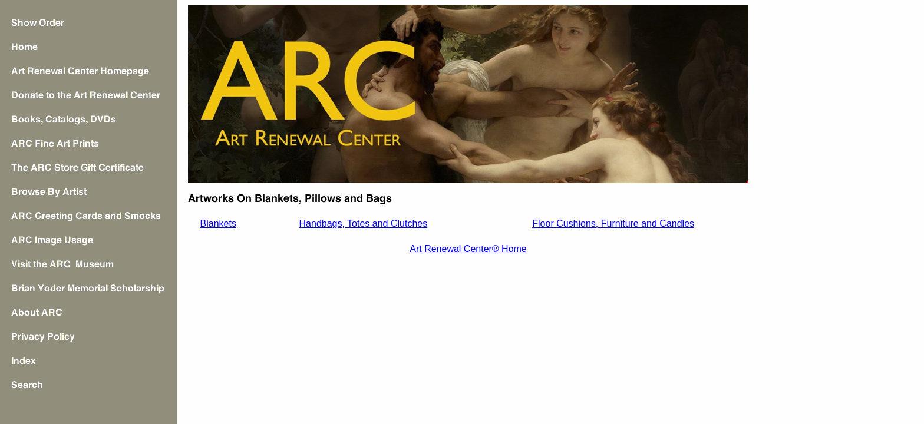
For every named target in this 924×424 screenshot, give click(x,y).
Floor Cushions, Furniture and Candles (613, 223)
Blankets (218, 223)
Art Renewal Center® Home (468, 249)
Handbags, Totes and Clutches (363, 223)
